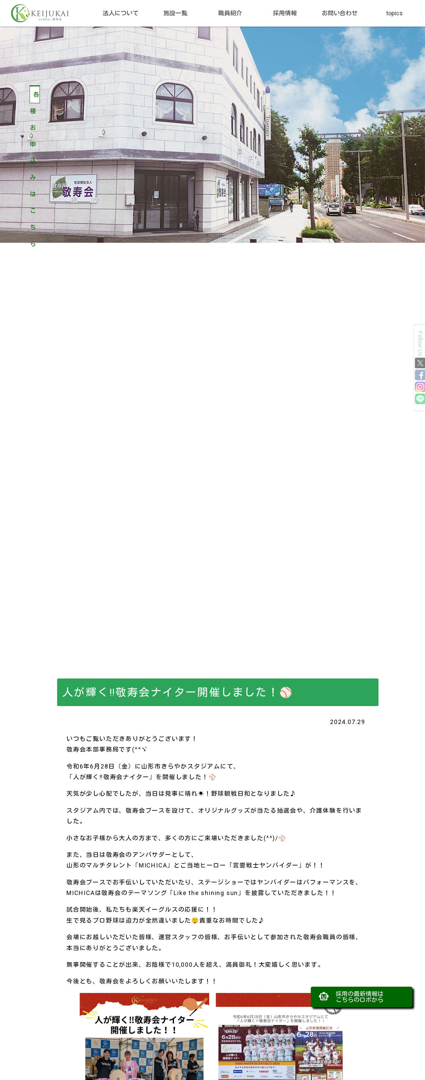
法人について (120, 13)
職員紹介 (230, 13)
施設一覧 (175, 13)
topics (394, 13)
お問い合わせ (340, 13)
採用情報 (285, 13)
